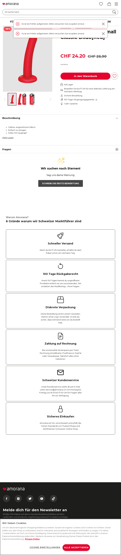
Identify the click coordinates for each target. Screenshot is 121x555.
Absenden (15, 491)
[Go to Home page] (10, 4)
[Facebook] (6, 458)
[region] (60, 537)
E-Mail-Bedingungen (15, 498)
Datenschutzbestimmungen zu (35, 498)
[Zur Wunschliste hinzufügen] (114, 76)
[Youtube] (41, 458)
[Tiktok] (53, 458)
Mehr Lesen (8, 137)
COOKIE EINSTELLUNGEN (45, 547)
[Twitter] (30, 458)
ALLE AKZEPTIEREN (76, 547)
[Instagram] (18, 458)
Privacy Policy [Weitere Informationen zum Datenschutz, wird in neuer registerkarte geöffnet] (32, 539)
